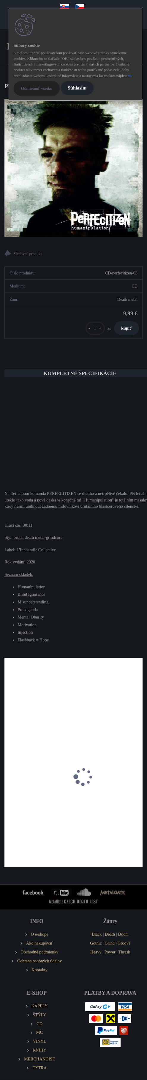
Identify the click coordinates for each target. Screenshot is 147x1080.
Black (97, 934)
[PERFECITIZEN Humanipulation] (73, 168)
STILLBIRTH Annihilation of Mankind (106, 801)
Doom (123, 934)
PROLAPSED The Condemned (35, 798)
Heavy (96, 952)
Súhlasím (77, 87)
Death (110, 934)
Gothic (96, 943)
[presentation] (8, 783)
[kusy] (95, 328)
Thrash (124, 952)
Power (110, 952)
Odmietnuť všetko (36, 88)
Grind (110, 943)
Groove (124, 943)
